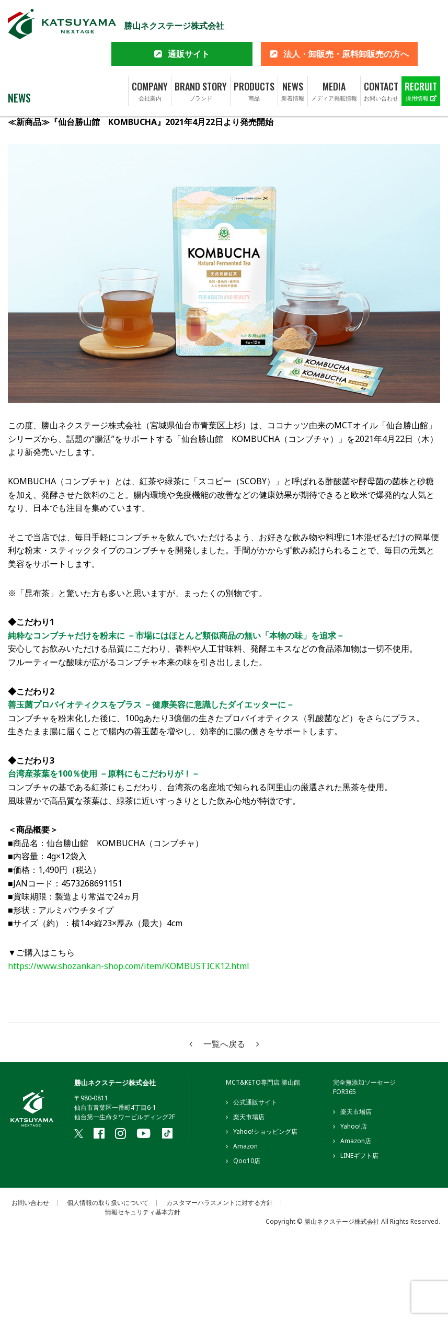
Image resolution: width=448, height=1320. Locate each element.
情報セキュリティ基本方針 (142, 1212)
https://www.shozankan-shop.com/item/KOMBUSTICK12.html (128, 966)
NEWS (292, 58)
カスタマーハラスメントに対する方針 (219, 1203)
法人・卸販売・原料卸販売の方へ (346, 21)
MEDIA (334, 58)
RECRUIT (421, 58)
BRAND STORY (201, 58)
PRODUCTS (254, 58)
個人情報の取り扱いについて (107, 1203)
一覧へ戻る (224, 1044)
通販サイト (189, 21)
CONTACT (381, 58)
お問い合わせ (30, 1203)
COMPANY (150, 58)
